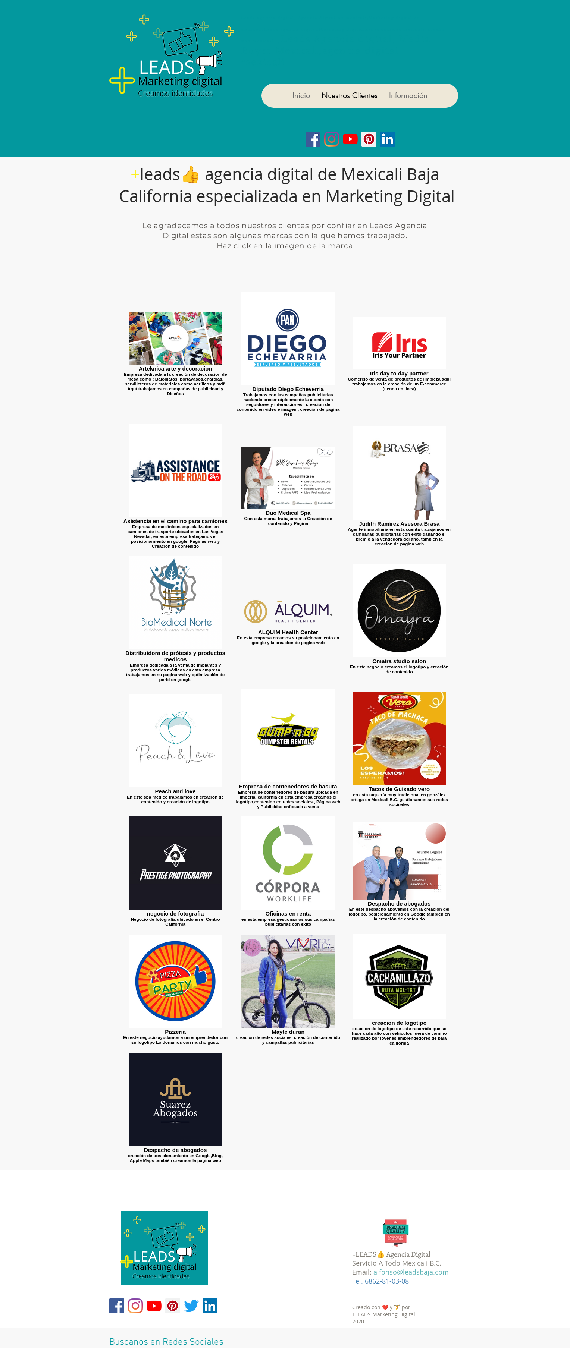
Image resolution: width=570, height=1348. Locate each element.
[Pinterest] (172, 1305)
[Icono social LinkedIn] (387, 139)
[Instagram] (331, 139)
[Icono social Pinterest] (368, 139)
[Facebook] (313, 139)
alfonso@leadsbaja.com (411, 1271)
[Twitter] (191, 1305)
